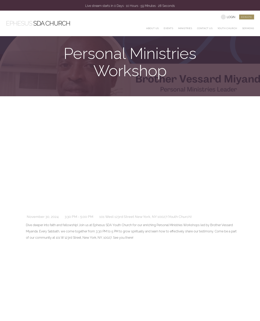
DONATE (246, 17)
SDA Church (38, 23)
